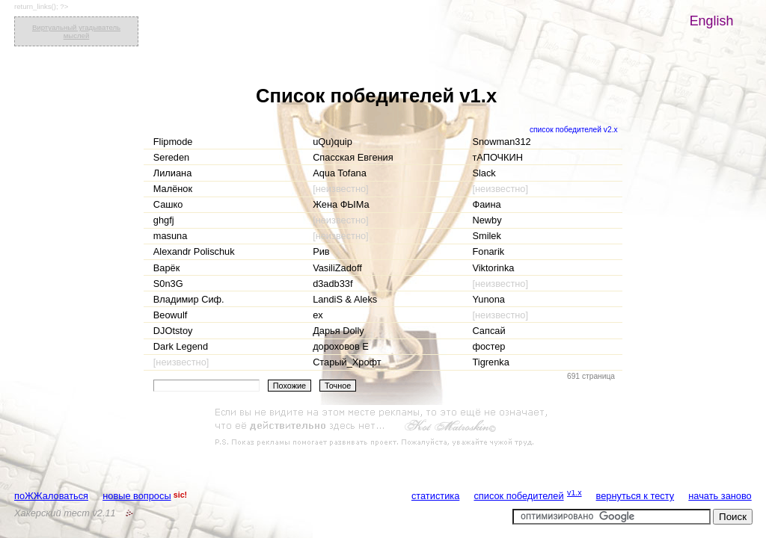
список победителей (518, 495)
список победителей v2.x (574, 130)
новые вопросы (136, 495)
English (712, 20)
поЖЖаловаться (51, 495)
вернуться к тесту (635, 495)
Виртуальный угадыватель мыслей (76, 31)
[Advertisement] (383, 427)
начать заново (719, 495)
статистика (435, 495)
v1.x (574, 492)
